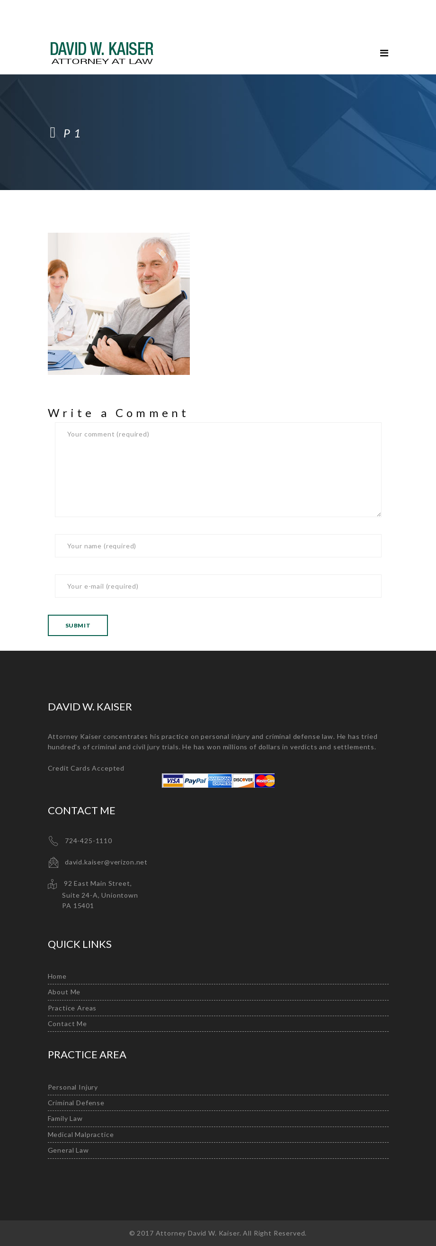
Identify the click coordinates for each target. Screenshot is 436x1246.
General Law (68, 1150)
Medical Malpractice (81, 1134)
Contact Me (67, 1023)
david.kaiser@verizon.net (106, 862)
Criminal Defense (76, 1103)
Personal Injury (73, 1087)
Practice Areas (72, 1008)
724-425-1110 (88, 841)
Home (57, 976)
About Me (64, 992)
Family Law (65, 1118)
